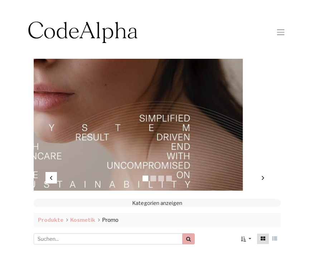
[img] (55, 121)
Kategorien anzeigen (157, 203)
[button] (246, 239)
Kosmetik (82, 220)
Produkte (50, 220)
